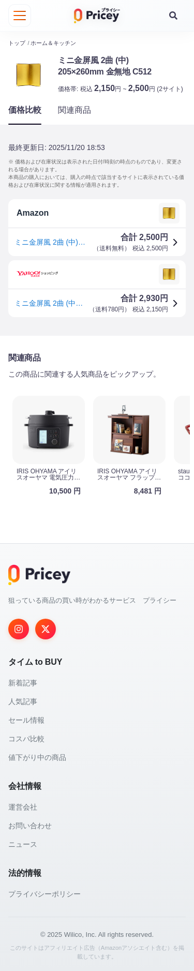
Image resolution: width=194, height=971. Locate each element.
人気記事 (22, 701)
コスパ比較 (26, 739)
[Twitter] (45, 629)
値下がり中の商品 (37, 757)
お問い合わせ (30, 825)
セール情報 (26, 720)
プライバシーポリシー (44, 894)
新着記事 (22, 683)
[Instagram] (18, 629)
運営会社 (22, 807)
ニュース (22, 844)
